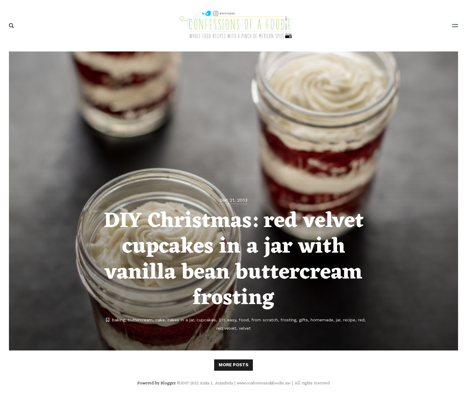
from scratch (264, 319)
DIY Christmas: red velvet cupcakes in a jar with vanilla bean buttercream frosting (234, 260)
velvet (245, 328)
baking (118, 319)
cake (160, 319)
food (244, 319)
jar (338, 319)
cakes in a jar (180, 319)
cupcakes (206, 319)
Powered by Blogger (156, 383)
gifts (303, 319)
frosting (288, 319)
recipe (349, 319)
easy (231, 319)
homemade (322, 319)
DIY (222, 319)
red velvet (226, 328)
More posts (233, 364)
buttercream (140, 319)
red (361, 319)
